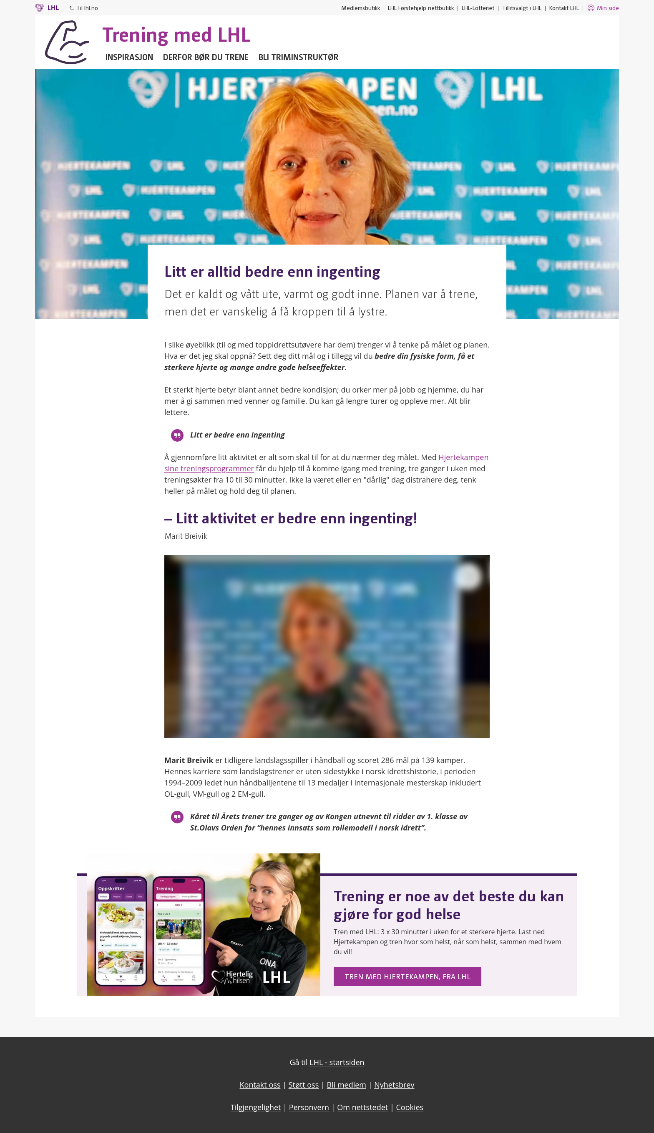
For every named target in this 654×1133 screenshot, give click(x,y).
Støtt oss (304, 1085)
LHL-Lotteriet (478, 7)
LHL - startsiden (336, 1062)
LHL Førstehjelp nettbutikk (421, 7)
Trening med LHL (176, 33)
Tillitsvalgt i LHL (521, 7)
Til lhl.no (83, 7)
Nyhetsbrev (394, 1085)
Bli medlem (347, 1085)
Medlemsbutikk (360, 7)
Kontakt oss (260, 1085)
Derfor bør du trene (206, 56)
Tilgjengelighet (256, 1107)
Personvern (309, 1107)
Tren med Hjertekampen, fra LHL (407, 976)
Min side (603, 8)
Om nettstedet (362, 1107)
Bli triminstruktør (299, 56)
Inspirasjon (129, 56)
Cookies (410, 1107)
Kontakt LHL (564, 7)
